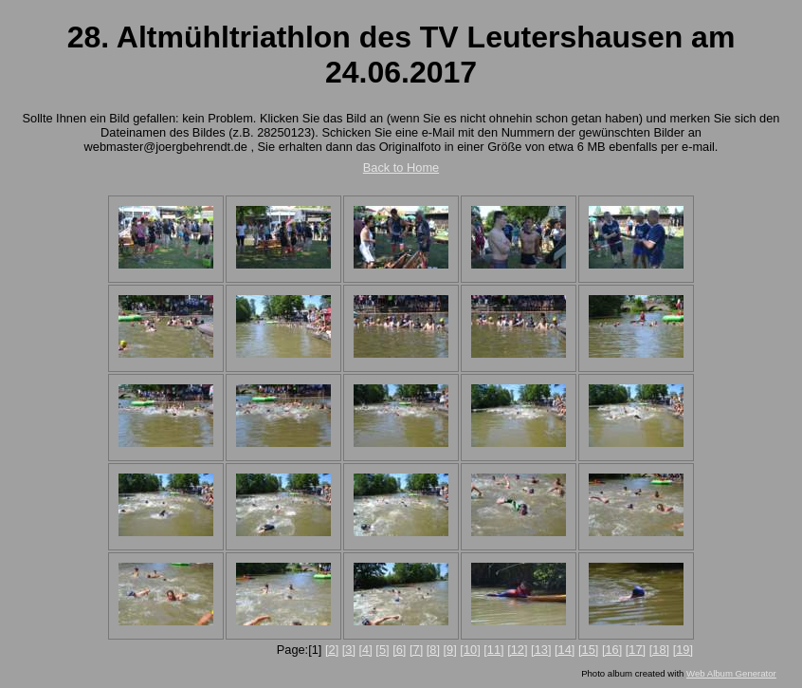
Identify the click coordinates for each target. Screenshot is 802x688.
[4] (366, 649)
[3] (348, 649)
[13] (541, 649)
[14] (564, 649)
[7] (416, 649)
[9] (450, 649)
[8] (433, 649)
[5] (382, 649)
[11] (493, 649)
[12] (517, 649)
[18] (659, 649)
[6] (399, 649)
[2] (331, 649)
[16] (612, 649)
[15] (588, 649)
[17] (636, 649)
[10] (470, 649)
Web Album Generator (731, 673)
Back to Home (401, 167)
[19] (683, 649)
